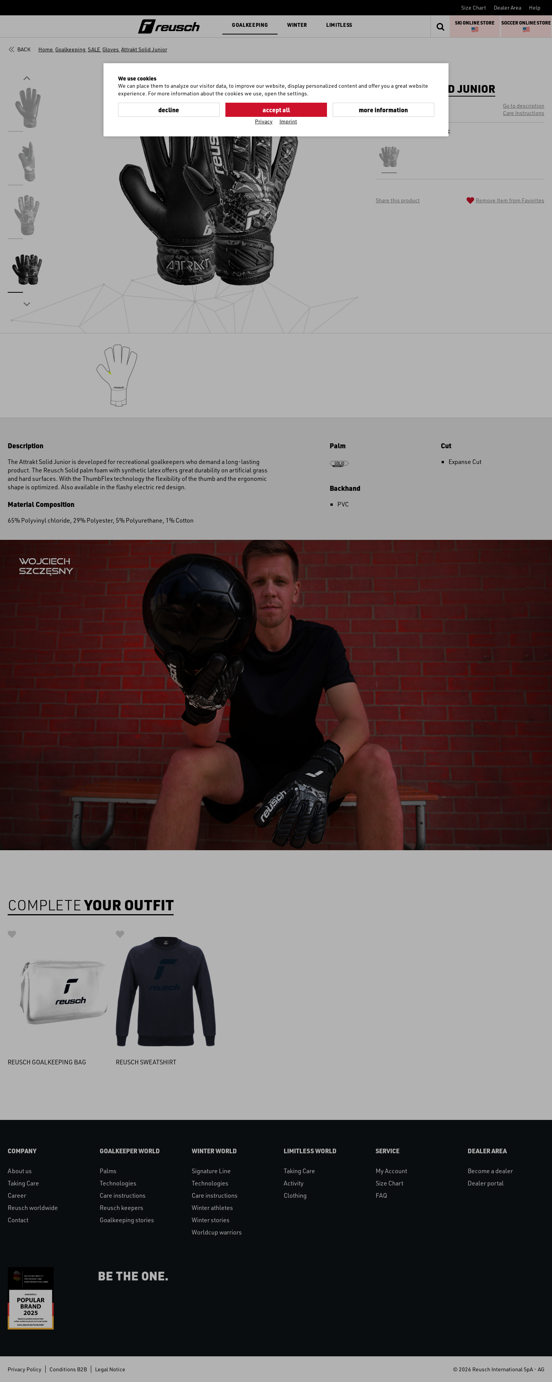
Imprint (288, 121)
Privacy (264, 121)
